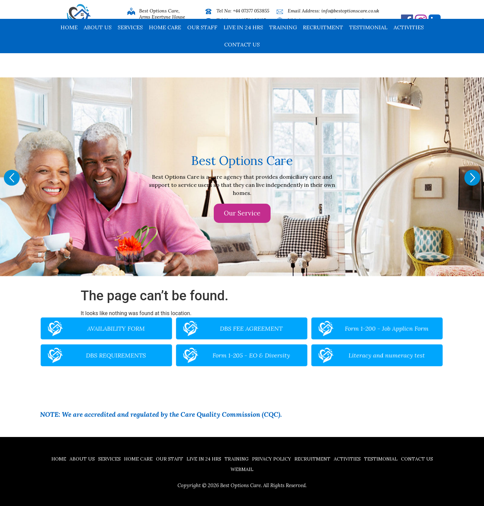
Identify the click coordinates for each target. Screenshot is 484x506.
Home (69, 51)
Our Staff (202, 51)
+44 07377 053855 (251, 11)
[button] (11, 177)
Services (130, 51)
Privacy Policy (271, 459)
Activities (409, 51)
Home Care (165, 51)
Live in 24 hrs (243, 51)
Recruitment (323, 51)
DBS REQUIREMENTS (167, 350)
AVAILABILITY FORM (167, 335)
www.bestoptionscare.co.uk (336, 20)
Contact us (242, 68)
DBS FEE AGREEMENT (247, 335)
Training (283, 51)
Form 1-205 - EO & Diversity (248, 350)
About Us (98, 51)
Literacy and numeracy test (328, 350)
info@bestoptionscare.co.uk (350, 11)
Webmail (242, 469)
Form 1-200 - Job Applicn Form (328, 335)
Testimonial (368, 51)
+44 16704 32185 (249, 20)
